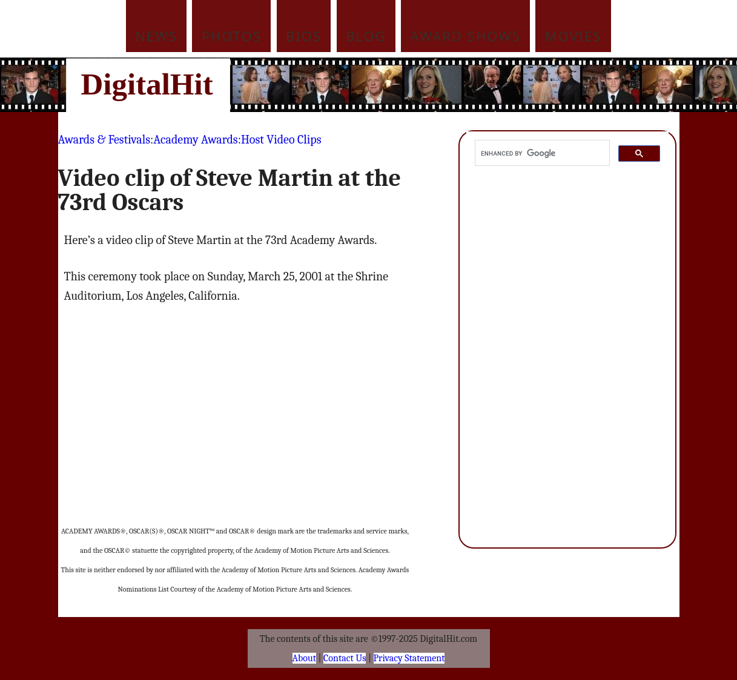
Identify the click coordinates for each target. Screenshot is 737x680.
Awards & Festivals (104, 140)
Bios (304, 36)
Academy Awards (195, 140)
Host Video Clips (281, 140)
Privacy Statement (409, 658)
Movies (573, 36)
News (156, 36)
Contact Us (344, 658)
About (304, 658)
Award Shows (466, 36)
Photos (232, 36)
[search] (541, 153)
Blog (366, 36)
